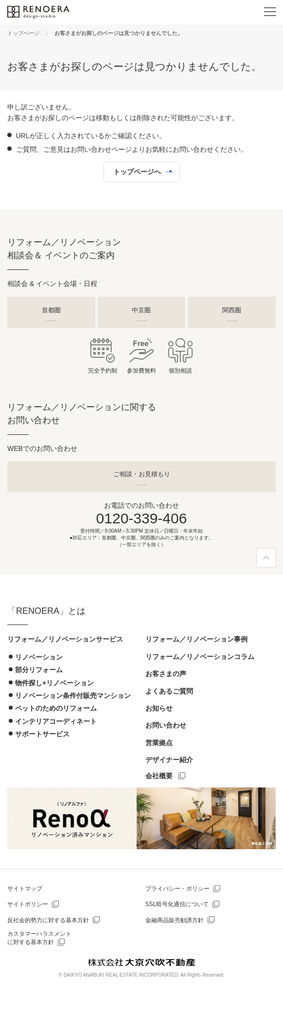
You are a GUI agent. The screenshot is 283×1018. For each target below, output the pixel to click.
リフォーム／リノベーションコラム (199, 657)
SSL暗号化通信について (177, 904)
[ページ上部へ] (266, 558)
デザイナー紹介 (169, 760)
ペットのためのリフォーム (56, 708)
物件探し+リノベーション (54, 683)
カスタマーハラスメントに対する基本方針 (39, 938)
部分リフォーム (39, 670)
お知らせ (159, 708)
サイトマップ (24, 888)
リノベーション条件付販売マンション (73, 695)
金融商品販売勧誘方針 (174, 920)
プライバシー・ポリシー (177, 888)
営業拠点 (159, 743)
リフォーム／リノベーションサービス (65, 639)
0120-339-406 (141, 518)
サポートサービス (42, 734)
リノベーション (39, 657)
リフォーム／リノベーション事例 (196, 639)
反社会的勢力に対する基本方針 (48, 920)
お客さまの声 (165, 674)
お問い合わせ (165, 725)
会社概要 (159, 776)
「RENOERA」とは (46, 611)
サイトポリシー (27, 904)
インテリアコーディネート (56, 721)
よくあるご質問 (169, 691)
